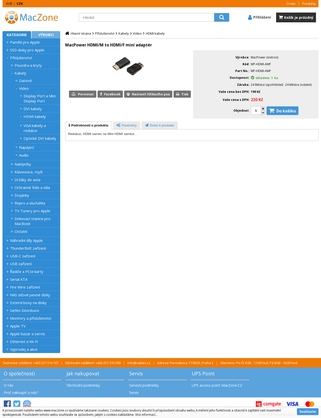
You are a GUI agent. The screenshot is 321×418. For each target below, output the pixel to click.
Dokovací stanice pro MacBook (32, 221)
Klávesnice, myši (29, 171)
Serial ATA (18, 279)
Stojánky (22, 195)
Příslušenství (21, 57)
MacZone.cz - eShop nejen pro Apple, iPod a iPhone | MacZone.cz (34, 17)
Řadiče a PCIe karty (26, 271)
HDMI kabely (35, 116)
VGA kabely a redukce (35, 128)
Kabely (20, 73)
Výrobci (46, 34)
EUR (9, 3)
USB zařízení (21, 263)
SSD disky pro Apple (27, 49)
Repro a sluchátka (30, 202)
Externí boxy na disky (28, 302)
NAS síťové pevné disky (30, 294)
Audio (24, 155)
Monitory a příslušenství (30, 318)
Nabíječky (23, 164)
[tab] (88, 125)
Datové (25, 80)
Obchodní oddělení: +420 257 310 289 (93, 363)
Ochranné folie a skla (32, 187)
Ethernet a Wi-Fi (24, 341)
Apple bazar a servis (27, 333)
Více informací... (146, 414)
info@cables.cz (138, 363)
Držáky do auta (27, 179)
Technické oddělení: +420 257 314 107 (30, 363)
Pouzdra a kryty (28, 65)
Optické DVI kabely (40, 138)
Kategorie (17, 34)
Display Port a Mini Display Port (40, 98)
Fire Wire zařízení (25, 287)
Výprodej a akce (24, 349)
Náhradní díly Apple (26, 240)
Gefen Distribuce (24, 310)
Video (24, 88)
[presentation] (88, 125)
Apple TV (18, 325)
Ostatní (21, 231)
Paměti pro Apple (25, 42)
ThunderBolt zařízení (28, 248)
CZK (20, 3)
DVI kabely (33, 108)
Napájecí (26, 147)
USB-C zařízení (22, 255)
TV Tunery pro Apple (32, 210)
